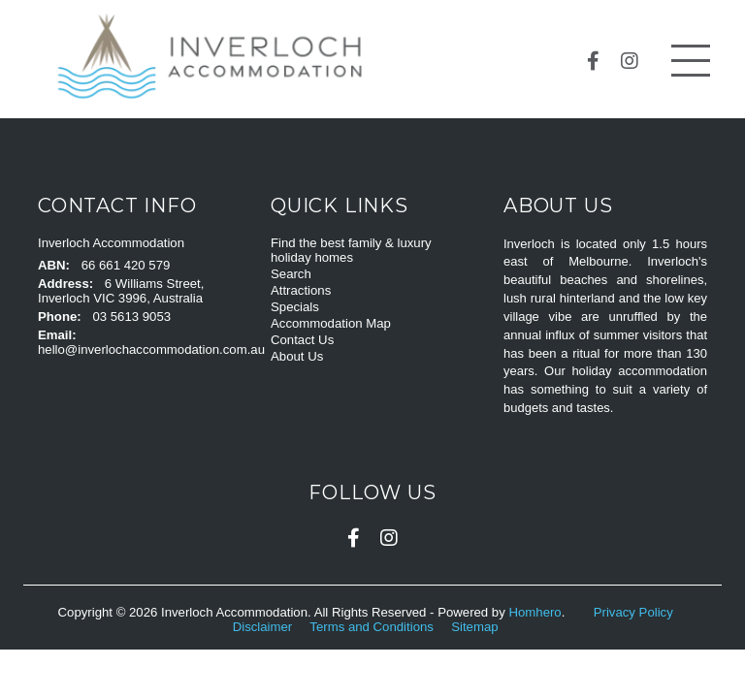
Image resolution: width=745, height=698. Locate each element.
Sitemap (476, 626)
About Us (297, 356)
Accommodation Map (331, 323)
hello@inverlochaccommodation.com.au (151, 349)
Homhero (534, 612)
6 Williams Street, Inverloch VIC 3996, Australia (121, 290)
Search (291, 274)
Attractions (301, 290)
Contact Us (302, 340)
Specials (295, 307)
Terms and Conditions (373, 626)
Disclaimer (264, 626)
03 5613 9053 (131, 316)
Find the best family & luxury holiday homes (351, 250)
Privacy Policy (635, 612)
